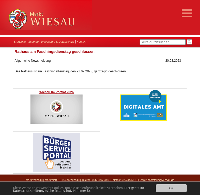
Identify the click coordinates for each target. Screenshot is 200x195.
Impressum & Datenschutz (57, 41)
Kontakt (81, 41)
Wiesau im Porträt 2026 (56, 92)
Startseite (20, 41)
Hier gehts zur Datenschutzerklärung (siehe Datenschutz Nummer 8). (78, 189)
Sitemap (33, 41)
